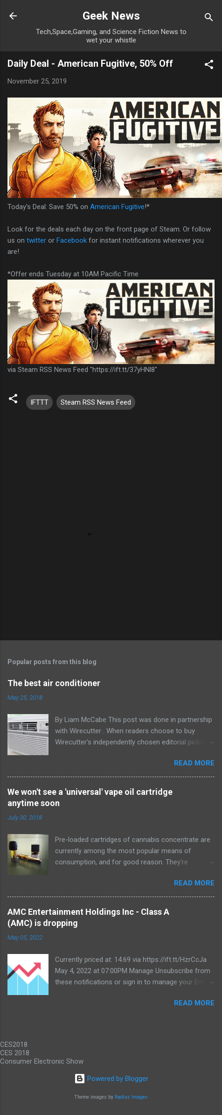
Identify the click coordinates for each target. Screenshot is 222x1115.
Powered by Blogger (111, 1078)
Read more (194, 763)
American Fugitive (117, 207)
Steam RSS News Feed (96, 402)
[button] (209, 66)
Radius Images (131, 1097)
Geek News (111, 15)
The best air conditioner (53, 683)
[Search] (209, 19)
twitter (36, 240)
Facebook (71, 240)
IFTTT (39, 402)
